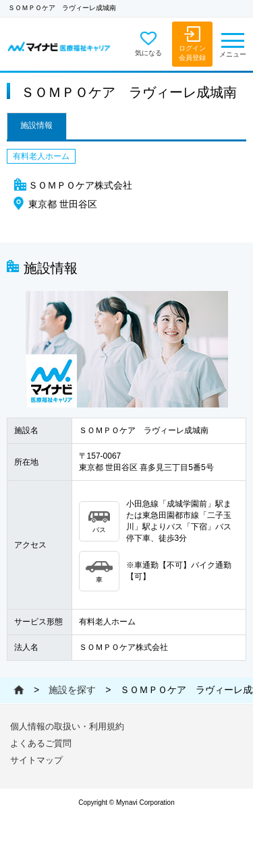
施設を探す (72, 689)
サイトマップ (36, 760)
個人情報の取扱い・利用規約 (67, 726)
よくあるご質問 (41, 743)
